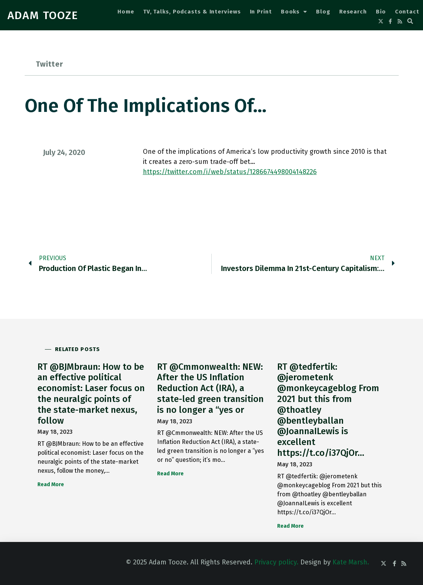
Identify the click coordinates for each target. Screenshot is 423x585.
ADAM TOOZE (42, 15)
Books (294, 11)
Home (125, 11)
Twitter (49, 64)
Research (353, 11)
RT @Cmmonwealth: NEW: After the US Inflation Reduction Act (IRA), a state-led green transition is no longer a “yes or (210, 388)
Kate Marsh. (350, 562)
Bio (381, 11)
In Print (261, 11)
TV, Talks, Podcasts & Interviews (192, 11)
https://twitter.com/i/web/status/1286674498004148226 (230, 172)
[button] (410, 21)
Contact (407, 11)
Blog (323, 11)
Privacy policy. (276, 562)
